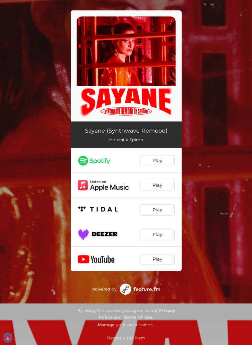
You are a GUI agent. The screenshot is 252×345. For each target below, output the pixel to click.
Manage (106, 324)
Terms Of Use (137, 317)
